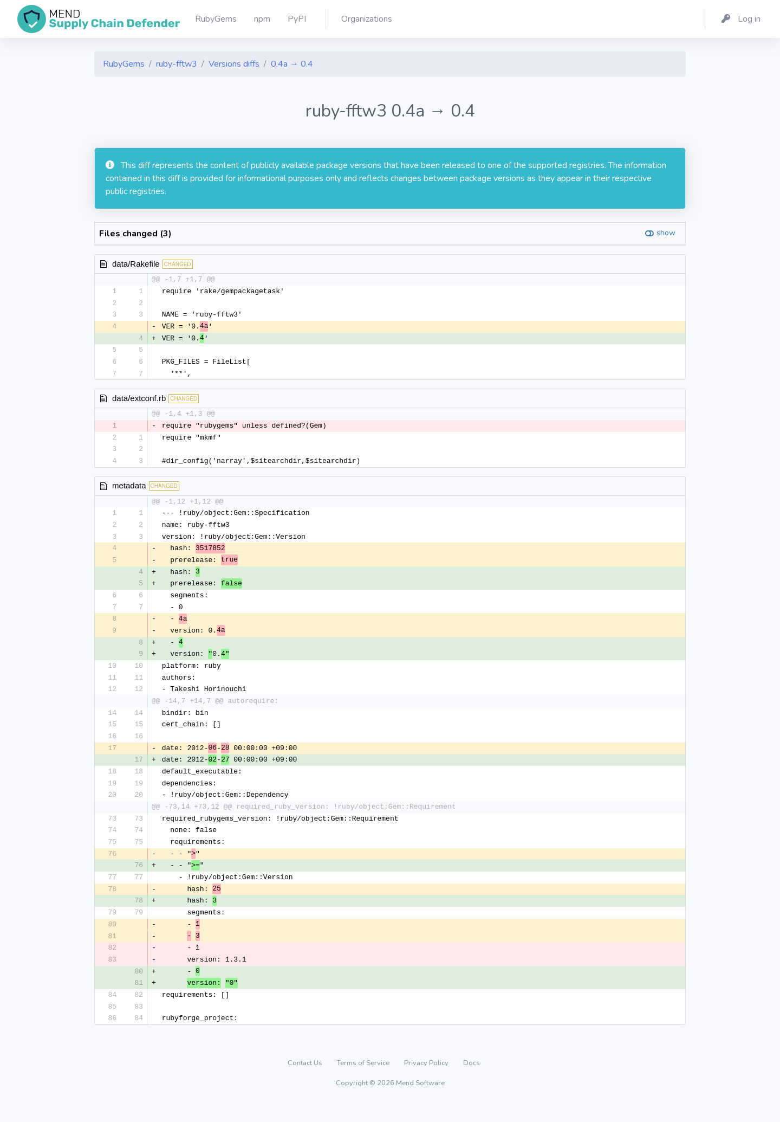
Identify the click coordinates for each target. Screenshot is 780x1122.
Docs (471, 1081)
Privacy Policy (427, 1081)
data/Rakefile (136, 263)
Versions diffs (234, 64)
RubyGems (124, 64)
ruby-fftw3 (176, 64)
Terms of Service (364, 1081)
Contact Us (306, 1081)
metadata (129, 489)
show (665, 233)
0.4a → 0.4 (292, 64)
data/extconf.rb (139, 400)
